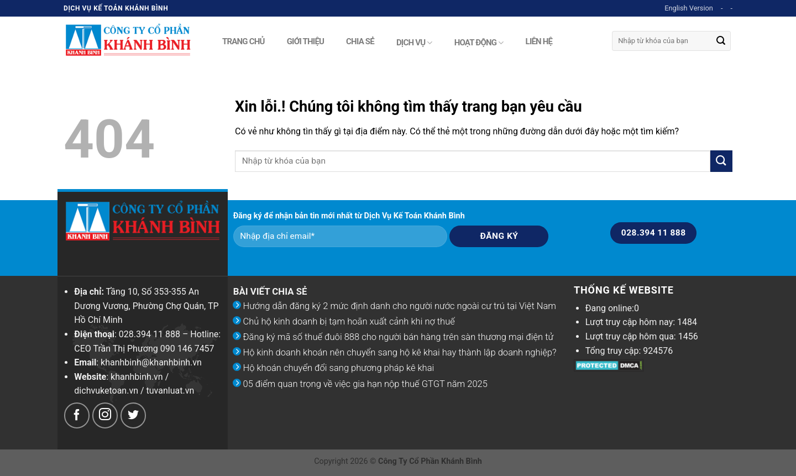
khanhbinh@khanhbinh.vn (151, 362)
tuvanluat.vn (170, 390)
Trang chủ (243, 40)
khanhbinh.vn (137, 377)
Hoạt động (479, 43)
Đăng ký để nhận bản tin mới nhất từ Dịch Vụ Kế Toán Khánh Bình (349, 216)
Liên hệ (539, 40)
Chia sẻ (360, 40)
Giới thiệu (305, 40)
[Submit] (720, 41)
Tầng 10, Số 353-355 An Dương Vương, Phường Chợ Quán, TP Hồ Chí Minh (146, 305)
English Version (688, 8)
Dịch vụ (414, 43)
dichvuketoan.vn (106, 390)
